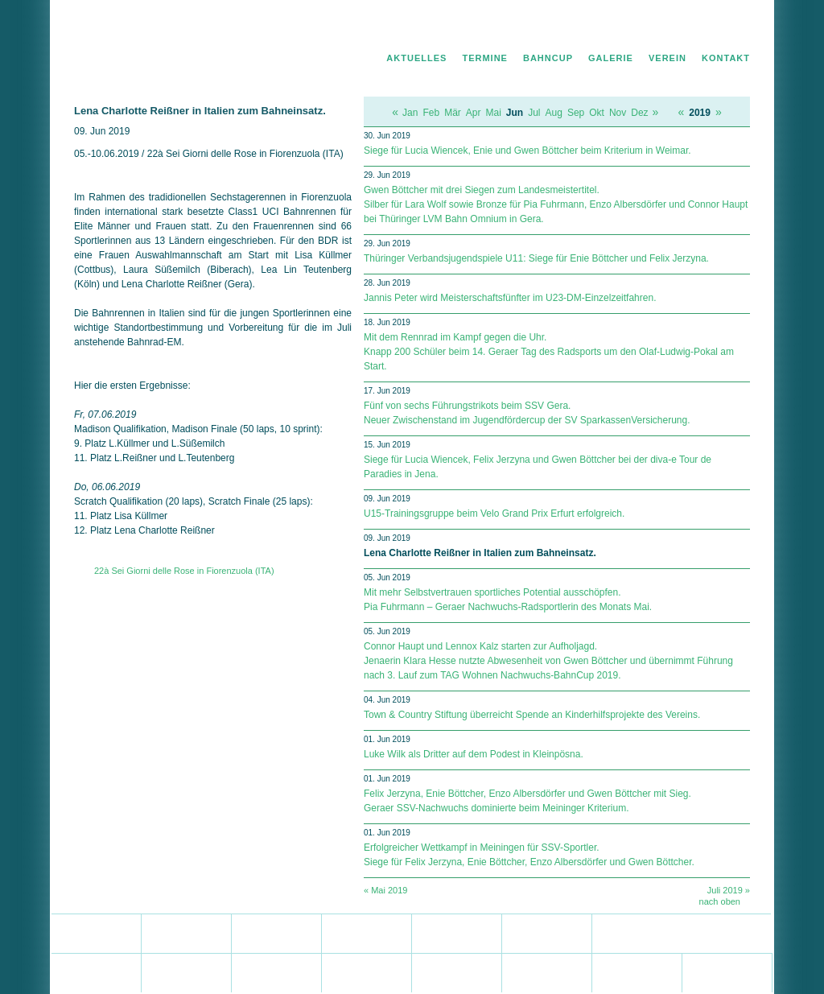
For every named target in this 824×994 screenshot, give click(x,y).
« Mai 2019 (385, 890)
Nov (617, 112)
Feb (430, 112)
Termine (485, 58)
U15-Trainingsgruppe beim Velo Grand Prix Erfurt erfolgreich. (494, 513)
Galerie (610, 58)
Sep (575, 112)
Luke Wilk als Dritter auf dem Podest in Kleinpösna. (473, 754)
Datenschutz (670, 29)
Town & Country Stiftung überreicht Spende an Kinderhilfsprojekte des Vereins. (532, 714)
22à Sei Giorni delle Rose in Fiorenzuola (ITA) (184, 570)
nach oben (719, 901)
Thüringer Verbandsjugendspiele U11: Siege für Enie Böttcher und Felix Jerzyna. (536, 258)
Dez (639, 112)
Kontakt (726, 58)
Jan (410, 112)
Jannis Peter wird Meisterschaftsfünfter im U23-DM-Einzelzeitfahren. (510, 297)
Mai (493, 112)
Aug (554, 112)
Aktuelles (416, 58)
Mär (452, 112)
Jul (534, 112)
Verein (667, 58)
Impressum (728, 29)
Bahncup (548, 58)
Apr (473, 112)
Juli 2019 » (728, 890)
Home (624, 29)
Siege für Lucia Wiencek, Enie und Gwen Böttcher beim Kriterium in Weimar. (527, 150)
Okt (596, 112)
